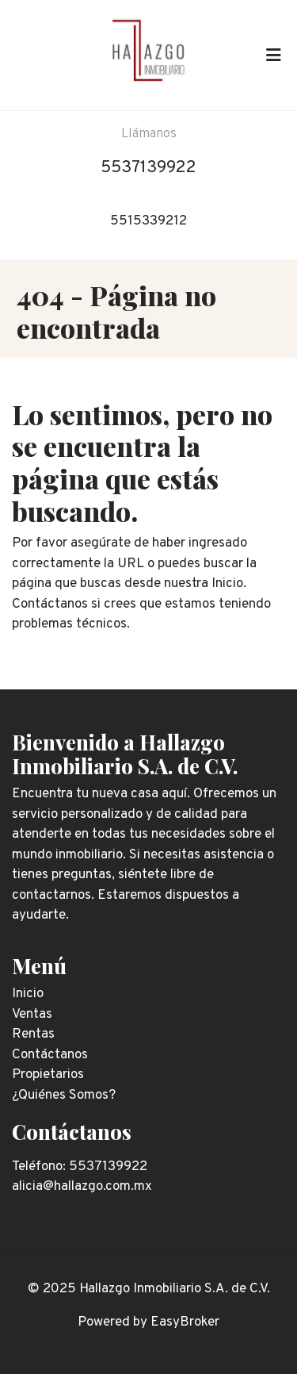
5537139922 (148, 167)
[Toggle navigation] (273, 55)
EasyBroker (184, 1322)
